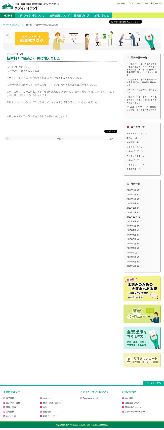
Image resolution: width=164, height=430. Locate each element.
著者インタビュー (51, 416)
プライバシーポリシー (138, 3)
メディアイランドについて (31, 15)
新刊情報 (47, 411)
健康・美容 (11, 407)
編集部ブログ (81, 15)
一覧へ (60, 138)
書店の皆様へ (157, 3)
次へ (111, 138)
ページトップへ (153, 383)
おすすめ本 (11, 416)
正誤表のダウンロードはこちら (142, 360)
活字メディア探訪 (142, 288)
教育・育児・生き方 (52, 403)
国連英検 (10, 411)
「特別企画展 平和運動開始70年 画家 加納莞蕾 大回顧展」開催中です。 (143, 82)
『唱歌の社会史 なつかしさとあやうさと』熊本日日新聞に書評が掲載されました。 (142, 100)
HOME (7, 15)
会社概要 (121, 3)
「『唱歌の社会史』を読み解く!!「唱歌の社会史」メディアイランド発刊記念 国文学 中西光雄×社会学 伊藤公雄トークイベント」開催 (142, 69)
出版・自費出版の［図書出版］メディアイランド (29, 6)
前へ (8, 138)
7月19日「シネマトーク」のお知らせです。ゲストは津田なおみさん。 (142, 110)
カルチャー (48, 398)
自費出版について (59, 15)
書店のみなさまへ (133, 407)
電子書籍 (10, 398)
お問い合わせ (101, 15)
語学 (45, 407)
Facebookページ (90, 398)
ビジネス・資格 (13, 403)
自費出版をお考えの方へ (142, 338)
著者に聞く (142, 314)
